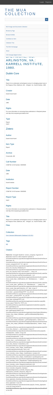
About (7, 51)
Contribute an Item (11, 39)
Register (48, 2)
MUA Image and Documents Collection (16, 27)
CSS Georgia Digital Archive (13, 55)
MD (7, 244)
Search (46, 19)
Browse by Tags (10, 31)
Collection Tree (10, 43)
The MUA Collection (20, 12)
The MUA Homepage (12, 47)
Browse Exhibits (10, 35)
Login (42, 2)
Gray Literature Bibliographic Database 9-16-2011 (19, 235)
